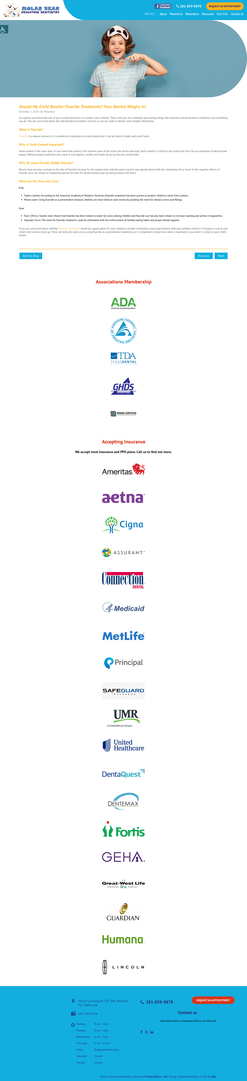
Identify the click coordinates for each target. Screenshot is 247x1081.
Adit (213, 1076)
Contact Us (237, 14)
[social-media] (141, 1032)
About (163, 14)
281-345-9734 (84, 1014)
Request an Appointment (225, 6)
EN (147, 14)
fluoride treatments (69, 228)
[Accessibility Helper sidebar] (4, 29)
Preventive (176, 14)
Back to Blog (31, 256)
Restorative (192, 14)
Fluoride (23, 136)
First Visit (222, 14)
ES (153, 14)
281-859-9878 (188, 6)
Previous (203, 256)
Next (221, 256)
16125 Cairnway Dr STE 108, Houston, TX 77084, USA (100, 1003)
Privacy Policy (153, 1076)
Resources (208, 14)
